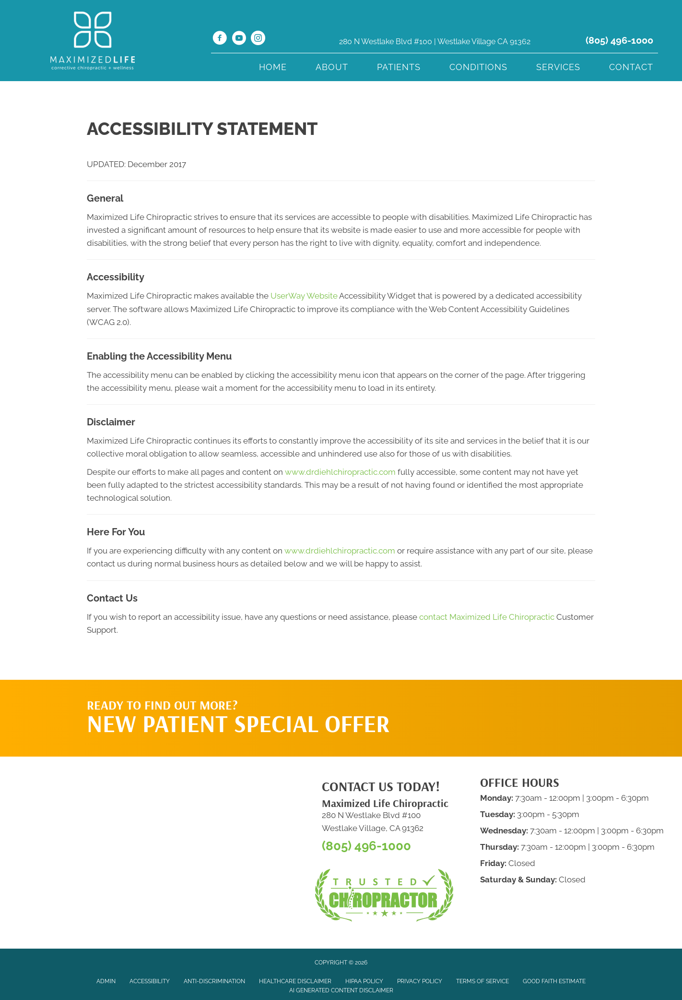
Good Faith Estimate (554, 981)
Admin (106, 981)
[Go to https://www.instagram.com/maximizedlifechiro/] (258, 39)
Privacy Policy (419, 981)
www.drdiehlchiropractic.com (340, 472)
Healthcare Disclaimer (295, 981)
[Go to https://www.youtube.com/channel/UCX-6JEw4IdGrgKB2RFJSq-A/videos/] (239, 39)
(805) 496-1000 (619, 40)
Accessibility (149, 981)
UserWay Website (304, 296)
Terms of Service (482, 981)
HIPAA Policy (364, 981)
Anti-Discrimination (214, 981)
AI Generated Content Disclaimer (341, 990)
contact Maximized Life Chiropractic (486, 617)
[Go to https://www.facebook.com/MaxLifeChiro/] (219, 39)
